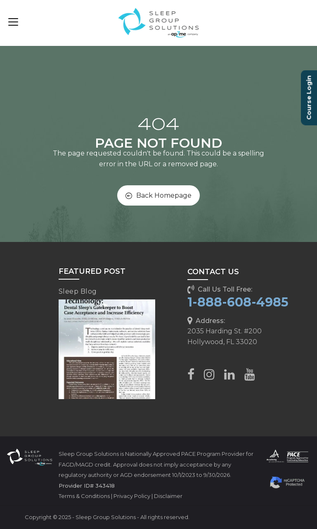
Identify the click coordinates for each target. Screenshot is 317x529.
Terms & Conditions (84, 496)
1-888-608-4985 (238, 302)
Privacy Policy (132, 496)
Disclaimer (168, 496)
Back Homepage (158, 195)
